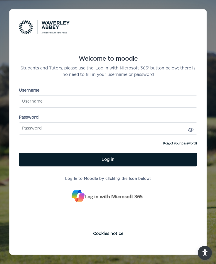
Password (28, 117)
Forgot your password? (180, 143)
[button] (205, 253)
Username (29, 90)
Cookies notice (108, 234)
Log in (108, 160)
